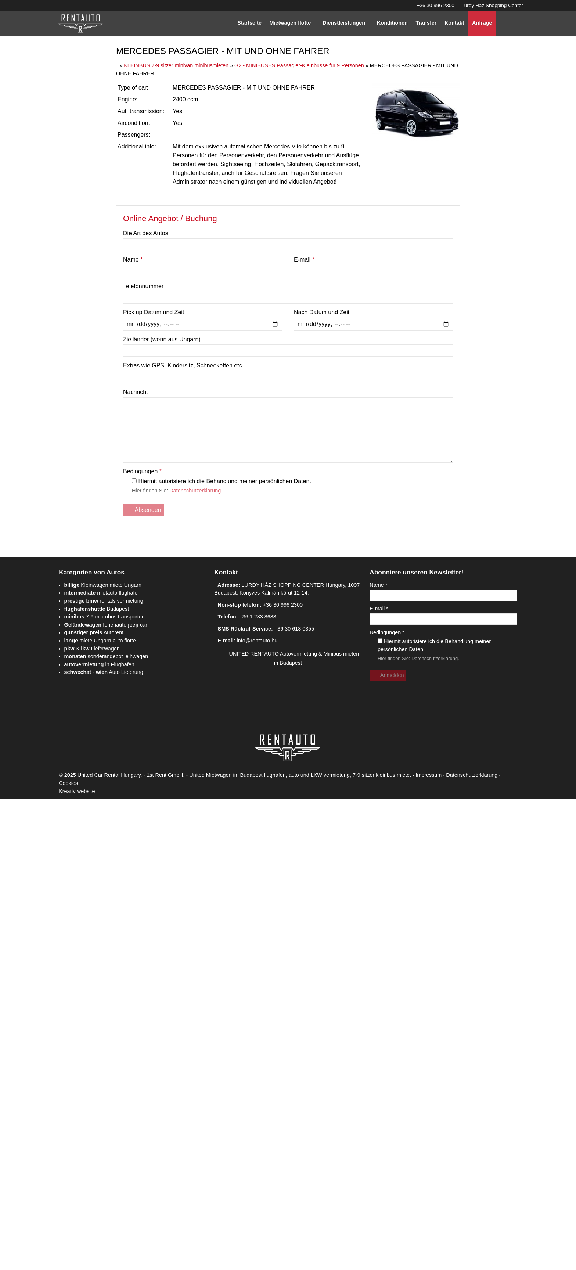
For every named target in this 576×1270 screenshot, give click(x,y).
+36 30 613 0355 (85, 528)
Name (12, 675)
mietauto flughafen (57, 382)
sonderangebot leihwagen (59, 435)
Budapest (50, 395)
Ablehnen (43, 889)
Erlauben (15, 889)
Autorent (47, 415)
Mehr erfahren (20, 902)
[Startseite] (91, 75)
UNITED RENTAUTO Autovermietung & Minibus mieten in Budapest (87, 553)
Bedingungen (21, 704)
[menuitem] (41, 95)
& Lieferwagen (47, 428)
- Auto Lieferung (58, 448)
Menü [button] (24, 121)
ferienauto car (59, 408)
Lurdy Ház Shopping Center (77, 6)
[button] (38, 140)
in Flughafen (53, 441)
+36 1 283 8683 (46, 516)
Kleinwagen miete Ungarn (57, 375)
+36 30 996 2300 (23, 6)
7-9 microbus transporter (57, 402)
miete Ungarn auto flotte (54, 422)
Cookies (455, 835)
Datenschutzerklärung (67, 724)
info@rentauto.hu (47, 541)
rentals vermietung (57, 388)
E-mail (13, 689)
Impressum (378, 835)
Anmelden (17, 737)
